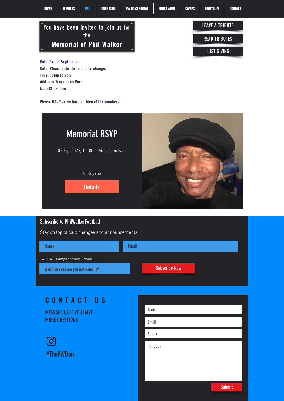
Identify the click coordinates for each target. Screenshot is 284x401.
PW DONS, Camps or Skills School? (66, 259)
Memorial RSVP (91, 134)
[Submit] (226, 387)
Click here (57, 88)
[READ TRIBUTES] (218, 38)
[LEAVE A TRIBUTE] (218, 25)
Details (92, 186)
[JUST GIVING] (218, 51)
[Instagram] (51, 341)
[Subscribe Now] (168, 268)
